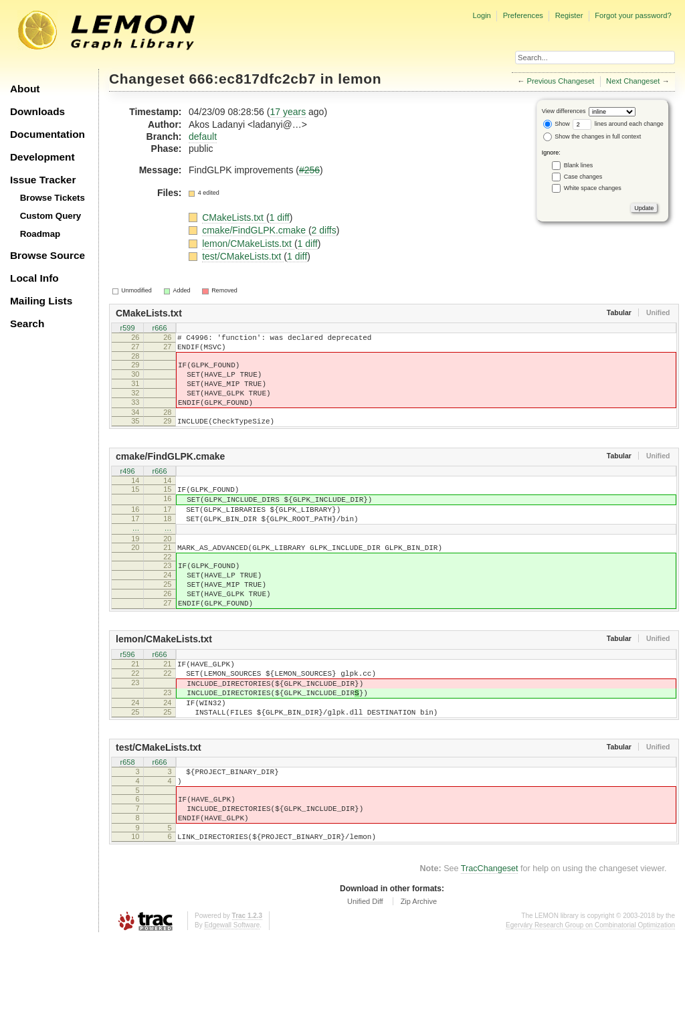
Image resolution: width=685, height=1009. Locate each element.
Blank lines (578, 165)
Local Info (34, 278)
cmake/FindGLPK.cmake (255, 230)
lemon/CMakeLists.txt (248, 243)
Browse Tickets (52, 198)
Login (481, 15)
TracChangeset (489, 938)
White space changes (592, 188)
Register (569, 15)
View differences (564, 111)
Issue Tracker (43, 179)
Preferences (523, 15)
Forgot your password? (633, 15)
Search (27, 323)
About (24, 88)
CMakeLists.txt (234, 217)
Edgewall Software (232, 995)
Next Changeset (633, 81)
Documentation (47, 134)
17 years (288, 111)
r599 (127, 329)
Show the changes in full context (592, 136)
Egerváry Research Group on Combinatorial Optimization (590, 995)
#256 (309, 170)
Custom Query (51, 216)
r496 (127, 490)
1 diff (280, 217)
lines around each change (618, 123)
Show (556, 123)
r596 (127, 697)
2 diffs (324, 230)
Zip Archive (419, 972)
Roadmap (40, 234)
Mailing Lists (41, 300)
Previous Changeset (561, 81)
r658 (127, 820)
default (203, 136)
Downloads (37, 111)
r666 (159, 329)
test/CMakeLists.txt (243, 256)
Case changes (583, 176)
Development (42, 157)
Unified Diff (365, 972)
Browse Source (47, 255)
